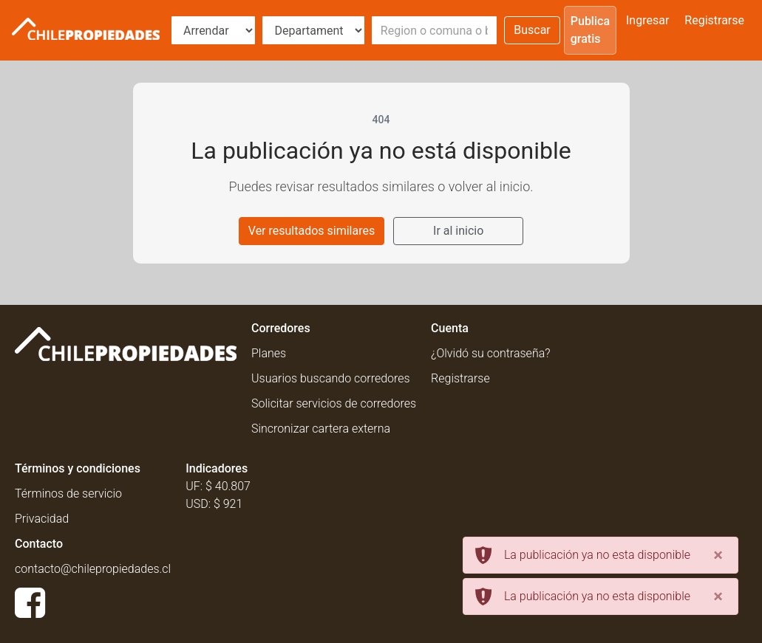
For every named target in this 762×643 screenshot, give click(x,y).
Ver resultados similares (311, 231)
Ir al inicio (458, 231)
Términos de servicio (68, 493)
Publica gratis (590, 30)
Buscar (532, 30)
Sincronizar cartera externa (320, 429)
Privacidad (42, 519)
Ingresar (647, 20)
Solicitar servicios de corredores (333, 403)
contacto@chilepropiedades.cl (93, 569)
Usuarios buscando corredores (330, 378)
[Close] (718, 555)
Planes (268, 353)
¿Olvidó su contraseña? (490, 353)
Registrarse (714, 20)
